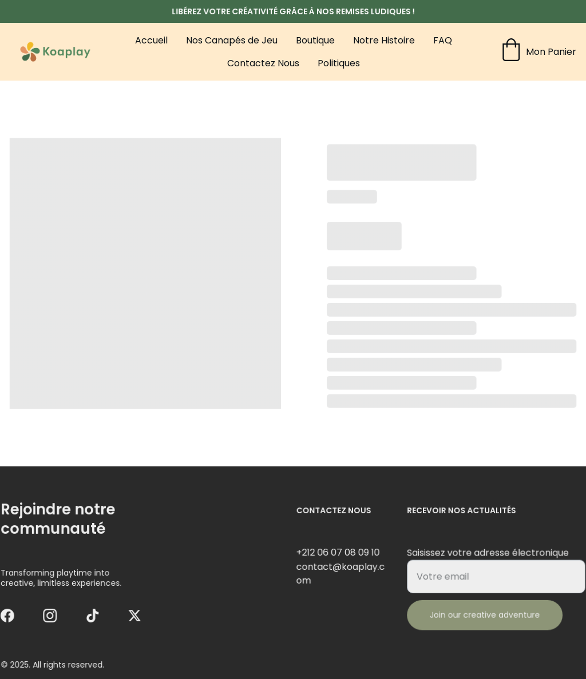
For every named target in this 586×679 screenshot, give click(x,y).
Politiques (339, 63)
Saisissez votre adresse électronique (489, 554)
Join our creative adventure (486, 614)
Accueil (151, 40)
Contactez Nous (263, 63)
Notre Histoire (384, 40)
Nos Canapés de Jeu (232, 40)
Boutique (315, 40)
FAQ (442, 40)
